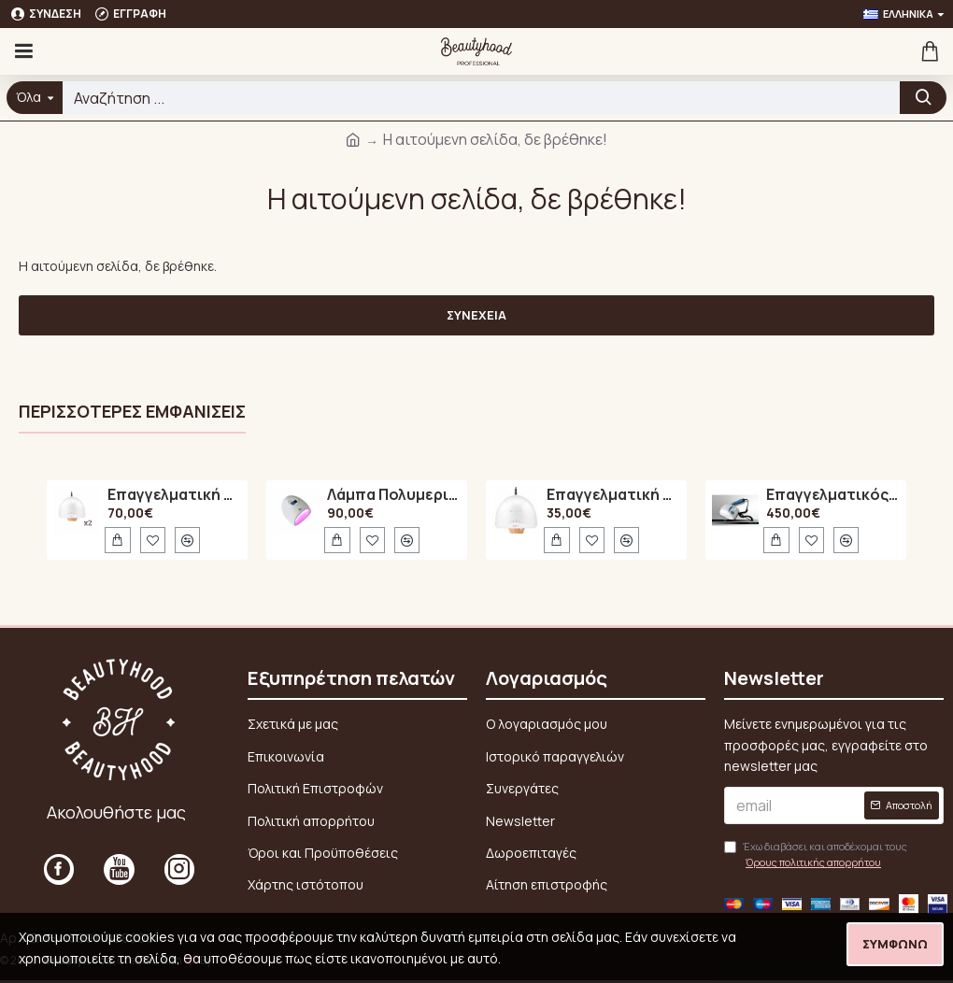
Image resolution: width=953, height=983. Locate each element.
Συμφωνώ (895, 943)
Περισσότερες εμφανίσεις (132, 411)
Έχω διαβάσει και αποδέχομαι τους (815, 855)
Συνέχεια (476, 314)
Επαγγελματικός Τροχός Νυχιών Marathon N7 (833, 495)
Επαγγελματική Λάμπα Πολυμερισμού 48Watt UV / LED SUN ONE (174, 495)
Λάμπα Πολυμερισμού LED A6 (394, 495)
